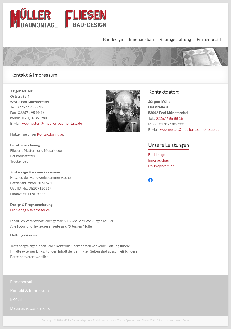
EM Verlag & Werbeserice (30, 210)
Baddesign (113, 39)
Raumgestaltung (175, 39)
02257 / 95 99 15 (169, 118)
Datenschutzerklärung (30, 308)
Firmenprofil (209, 39)
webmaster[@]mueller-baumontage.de (52, 123)
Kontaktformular (50, 134)
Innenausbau (141, 39)
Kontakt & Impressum (29, 290)
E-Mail (16, 299)
